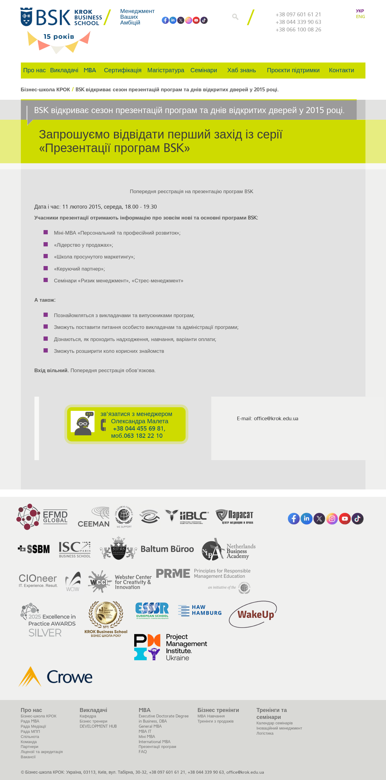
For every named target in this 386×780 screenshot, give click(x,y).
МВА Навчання (211, 716)
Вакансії (28, 757)
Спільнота (30, 736)
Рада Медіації (33, 726)
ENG (360, 17)
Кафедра (88, 716)
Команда (29, 741)
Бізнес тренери (94, 721)
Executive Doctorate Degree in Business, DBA (164, 718)
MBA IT (145, 731)
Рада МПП (30, 731)
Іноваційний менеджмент (279, 728)
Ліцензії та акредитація (42, 751)
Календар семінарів (275, 723)
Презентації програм (157, 746)
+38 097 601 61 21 (298, 14)
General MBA (150, 726)
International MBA (154, 741)
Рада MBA (30, 721)
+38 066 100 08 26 (298, 30)
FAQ (143, 751)
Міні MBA (147, 736)
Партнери (29, 746)
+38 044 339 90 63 (298, 22)
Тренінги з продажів (216, 721)
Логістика (265, 733)
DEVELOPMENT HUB (98, 726)
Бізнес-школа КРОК (39, 716)
